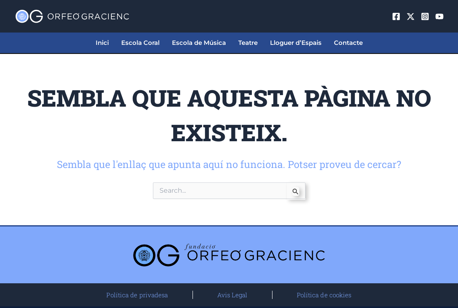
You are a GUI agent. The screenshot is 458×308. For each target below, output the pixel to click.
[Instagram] (425, 16)
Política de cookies (324, 295)
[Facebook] (396, 16)
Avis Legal (232, 295)
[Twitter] (410, 16)
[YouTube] (439, 16)
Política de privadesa (137, 295)
